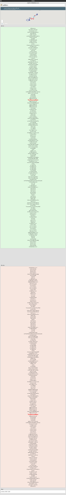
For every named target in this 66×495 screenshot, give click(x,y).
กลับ (0, 0)
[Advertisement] (31, 256)
